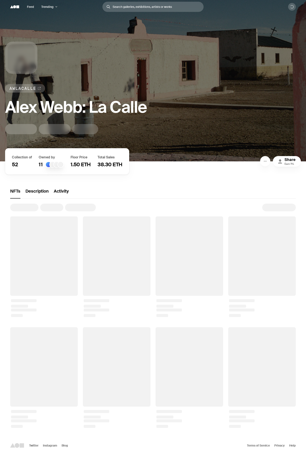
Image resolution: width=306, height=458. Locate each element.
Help (292, 445)
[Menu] (265, 161)
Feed (30, 7)
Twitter (33, 445)
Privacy (279, 445)
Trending (47, 7)
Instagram (50, 445)
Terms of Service (258, 445)
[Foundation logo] (14, 6)
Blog (65, 445)
